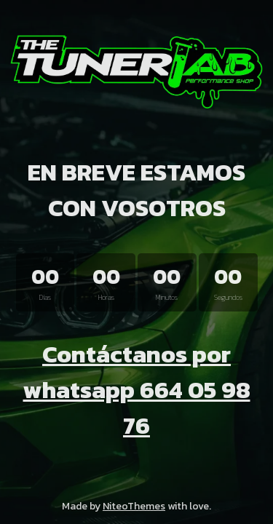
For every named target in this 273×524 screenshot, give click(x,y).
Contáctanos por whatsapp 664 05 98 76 (136, 389)
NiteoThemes (134, 506)
